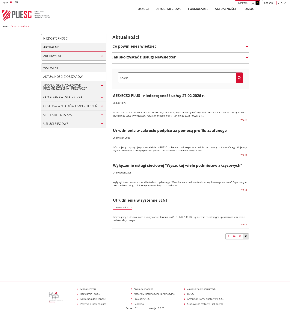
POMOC (248, 9)
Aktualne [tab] (51, 47)
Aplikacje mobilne (143, 272)
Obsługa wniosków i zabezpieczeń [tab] (70, 106)
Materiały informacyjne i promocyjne (154, 277)
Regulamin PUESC (90, 277)
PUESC (6, 26)
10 (234, 236)
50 (245, 236)
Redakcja (139, 287)
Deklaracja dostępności (93, 282)
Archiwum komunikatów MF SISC (205, 282)
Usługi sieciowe (168, 9)
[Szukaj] (177, 77)
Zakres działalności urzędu (202, 272)
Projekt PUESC (142, 282)
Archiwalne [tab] (52, 56)
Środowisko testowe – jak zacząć (205, 287)
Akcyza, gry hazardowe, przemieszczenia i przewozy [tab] (65, 86)
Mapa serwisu (88, 272)
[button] (180, 48)
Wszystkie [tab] (51, 68)
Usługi (143, 9)
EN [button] (17, 2)
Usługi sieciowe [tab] (55, 124)
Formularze (198, 9)
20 (240, 236)
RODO (190, 277)
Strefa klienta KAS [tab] (57, 115)
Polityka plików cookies (93, 287)
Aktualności (225, 9)
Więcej (244, 119)
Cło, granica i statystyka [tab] (62, 97)
